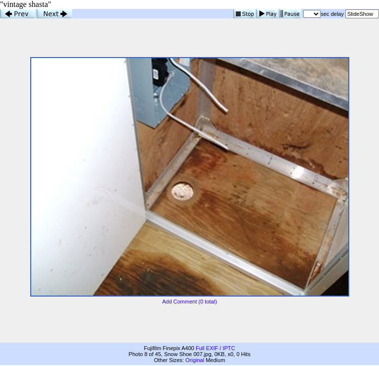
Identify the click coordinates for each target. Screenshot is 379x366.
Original (194, 360)
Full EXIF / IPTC (215, 348)
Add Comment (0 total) (189, 302)
